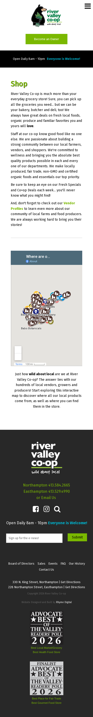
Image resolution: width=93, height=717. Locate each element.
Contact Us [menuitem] (46, 569)
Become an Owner (46, 39)
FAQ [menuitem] (63, 563)
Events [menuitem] (53, 563)
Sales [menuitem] (41, 563)
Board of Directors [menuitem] (21, 563)
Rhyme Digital (64, 602)
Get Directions (71, 582)
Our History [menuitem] (77, 563)
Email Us (48, 497)
